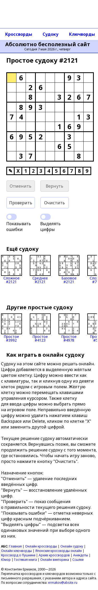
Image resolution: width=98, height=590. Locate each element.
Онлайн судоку (71, 546)
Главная (15, 546)
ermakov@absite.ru (62, 582)
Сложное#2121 (11, 269)
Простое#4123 (40, 327)
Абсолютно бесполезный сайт (47, 44)
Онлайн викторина (54, 559)
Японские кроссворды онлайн (58, 551)
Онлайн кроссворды (41, 546)
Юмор (6, 559)
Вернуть (54, 186)
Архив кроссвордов (54, 555)
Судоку (51, 34)
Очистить (54, 203)
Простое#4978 (69, 327)
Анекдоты (80, 555)
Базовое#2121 (69, 269)
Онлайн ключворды (16, 551)
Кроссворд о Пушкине (18, 555)
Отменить (20, 186)
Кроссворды (18, 34)
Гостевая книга (25, 559)
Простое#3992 (11, 327)
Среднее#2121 (40, 269)
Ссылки (78, 559)
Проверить (20, 203)
